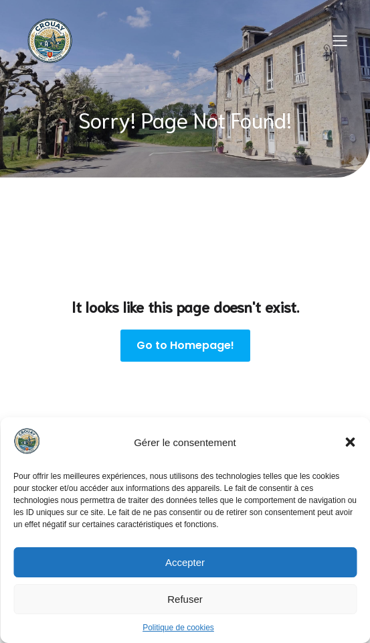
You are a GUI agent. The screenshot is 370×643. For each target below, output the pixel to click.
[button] (350, 442)
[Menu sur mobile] (340, 40)
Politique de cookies (178, 627)
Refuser (185, 599)
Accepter (185, 562)
